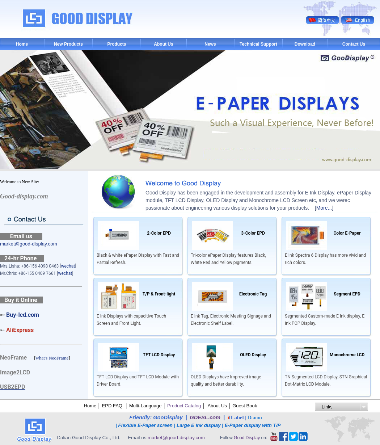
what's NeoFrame (52, 358)
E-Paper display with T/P (253, 425)
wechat (68, 266)
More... (324, 208)
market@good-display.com (28, 244)
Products (116, 44)
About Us (163, 44)
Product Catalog (184, 405)
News (210, 44)
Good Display (247, 437)
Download (305, 44)
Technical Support (258, 44)
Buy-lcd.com (22, 314)
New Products (68, 44)
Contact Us (353, 44)
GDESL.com (205, 417)
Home (22, 44)
